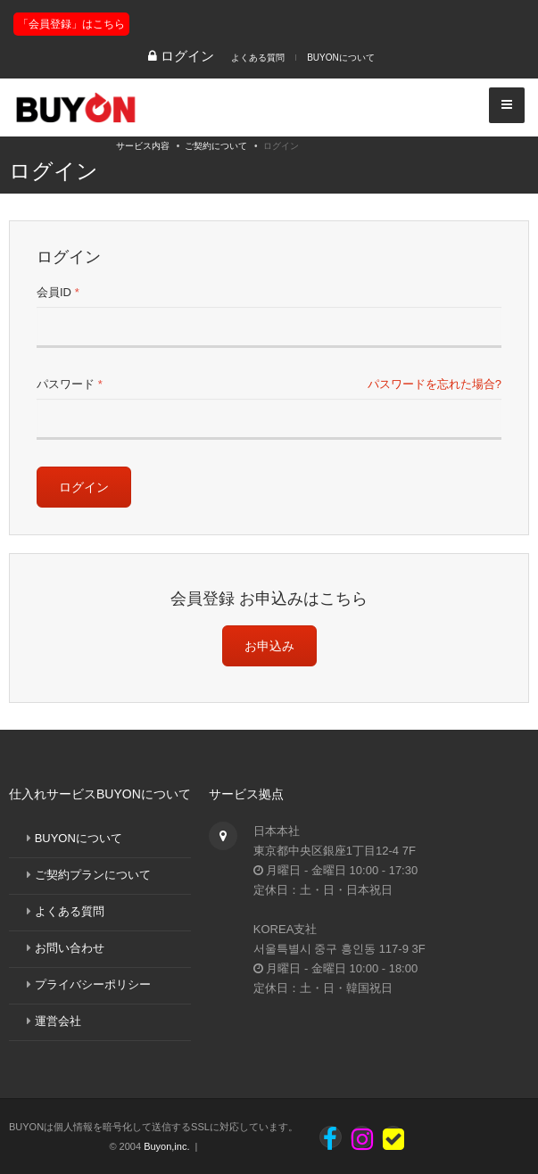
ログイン (84, 487)
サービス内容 (143, 146)
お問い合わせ (69, 948)
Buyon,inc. (166, 1146)
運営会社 (58, 1021)
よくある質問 (258, 57)
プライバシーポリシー (93, 984)
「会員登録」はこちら (71, 24)
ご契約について (216, 146)
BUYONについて (341, 57)
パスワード (70, 384)
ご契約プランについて (93, 874)
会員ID (58, 292)
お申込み (269, 646)
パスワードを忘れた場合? (434, 384)
